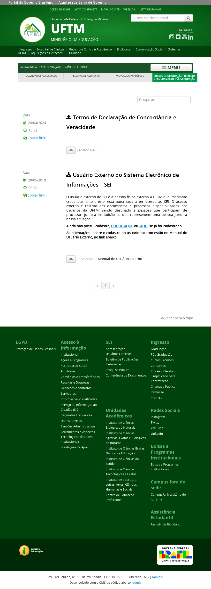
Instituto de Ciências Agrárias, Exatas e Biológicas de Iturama (126, 438)
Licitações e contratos (76, 388)
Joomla (137, 582)
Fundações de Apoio (75, 447)
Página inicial (29, 67)
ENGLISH (188, 30)
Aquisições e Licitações (46, 53)
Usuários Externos (119, 354)
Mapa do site (110, 9)
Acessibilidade (60, 9)
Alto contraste (85, 9)
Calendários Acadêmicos (41, 75)
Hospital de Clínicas (50, 49)
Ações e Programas (74, 360)
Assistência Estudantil (166, 524)
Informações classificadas (79, 399)
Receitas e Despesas (75, 382)
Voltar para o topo (176, 318)
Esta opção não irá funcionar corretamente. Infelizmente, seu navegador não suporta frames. (105, 189)
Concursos (158, 366)
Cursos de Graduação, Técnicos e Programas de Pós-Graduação (175, 77)
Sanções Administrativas (78, 426)
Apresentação (50, 67)
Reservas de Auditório (86, 75)
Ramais (157, 577)
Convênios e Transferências (80, 377)
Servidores (68, 394)
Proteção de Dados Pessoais (36, 349)
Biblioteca (123, 49)
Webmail (129, 9)
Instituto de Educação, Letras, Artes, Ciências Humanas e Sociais (121, 484)
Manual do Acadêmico (130, 75)
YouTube (157, 428)
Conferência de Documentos (126, 375)
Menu (171, 67)
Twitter (156, 422)
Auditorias (68, 371)
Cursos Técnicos (162, 360)
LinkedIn (157, 434)
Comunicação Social (149, 49)
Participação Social (74, 366)
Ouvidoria (74, 53)
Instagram (158, 417)
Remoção (157, 392)
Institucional (69, 354)
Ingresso (26, 49)
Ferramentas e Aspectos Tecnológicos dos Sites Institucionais (78, 437)
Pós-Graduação (162, 354)
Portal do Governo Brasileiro (30, 2)
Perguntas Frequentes (76, 415)
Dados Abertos (71, 421)
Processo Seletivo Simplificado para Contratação (163, 376)
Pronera (156, 398)
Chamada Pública (163, 386)
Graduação (158, 349)
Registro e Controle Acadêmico (90, 49)
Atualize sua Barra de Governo (82, 2)
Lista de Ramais (150, 9)
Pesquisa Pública (117, 370)
